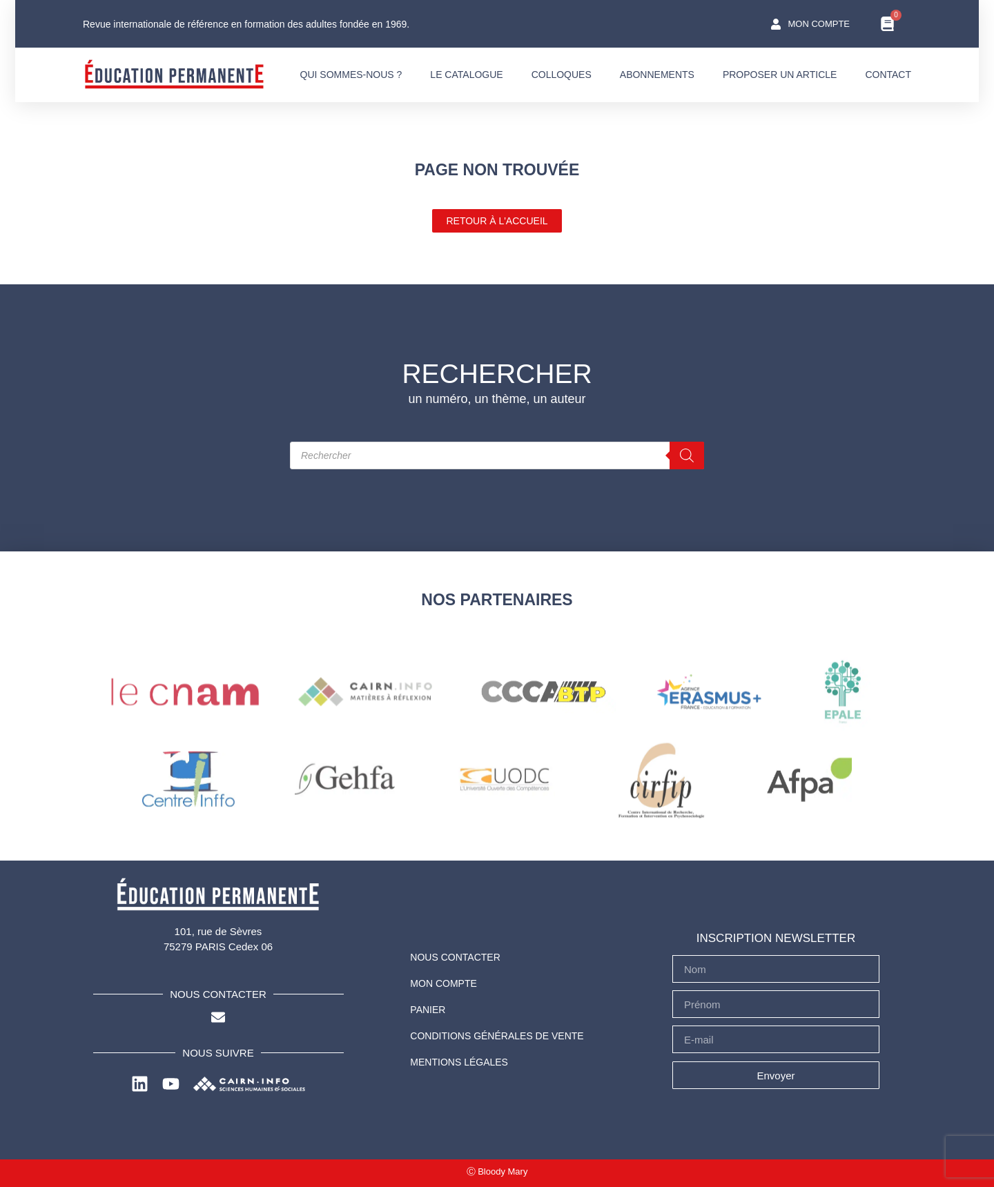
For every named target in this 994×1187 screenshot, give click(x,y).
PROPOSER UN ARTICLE (780, 74)
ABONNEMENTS (657, 74)
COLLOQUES (562, 74)
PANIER (427, 1009)
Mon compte (443, 983)
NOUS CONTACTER (455, 957)
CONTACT (888, 74)
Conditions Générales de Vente (496, 1035)
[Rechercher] (687, 455)
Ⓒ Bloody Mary (497, 1171)
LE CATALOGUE (466, 74)
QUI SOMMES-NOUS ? (351, 74)
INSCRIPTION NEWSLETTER (775, 938)
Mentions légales (459, 1062)
